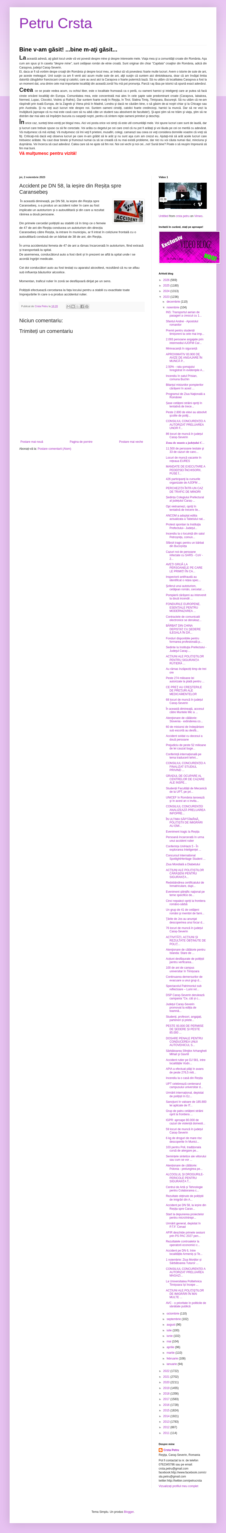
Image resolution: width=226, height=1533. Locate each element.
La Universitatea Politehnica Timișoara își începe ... (184, 1283)
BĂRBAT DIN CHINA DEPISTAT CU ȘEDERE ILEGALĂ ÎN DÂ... (183, 629)
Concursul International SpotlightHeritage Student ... (186, 857)
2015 (166, 1410)
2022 (166, 1371)
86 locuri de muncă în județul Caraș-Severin (184, 435)
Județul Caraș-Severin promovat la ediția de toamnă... (181, 1008)
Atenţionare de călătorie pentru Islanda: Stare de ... (185, 951)
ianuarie (172, 1364)
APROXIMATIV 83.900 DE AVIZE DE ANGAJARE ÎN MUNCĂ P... (184, 358)
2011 (166, 1433)
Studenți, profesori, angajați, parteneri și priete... (184, 1018)
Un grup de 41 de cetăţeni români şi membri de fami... (185, 911)
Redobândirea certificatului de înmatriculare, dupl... (185, 884)
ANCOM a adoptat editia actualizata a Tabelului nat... (185, 517)
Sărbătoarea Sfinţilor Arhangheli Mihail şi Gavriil (186, 1052)
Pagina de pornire (81, 441)
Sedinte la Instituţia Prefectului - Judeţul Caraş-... (186, 649)
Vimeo (198, 216)
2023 (166, 297)
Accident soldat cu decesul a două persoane (184, 737)
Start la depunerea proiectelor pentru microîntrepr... (185, 1216)
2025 (166, 285)
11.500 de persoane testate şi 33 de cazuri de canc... (185, 450)
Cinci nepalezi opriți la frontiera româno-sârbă (185, 902)
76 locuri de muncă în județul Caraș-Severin (184, 929)
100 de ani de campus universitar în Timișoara (182, 969)
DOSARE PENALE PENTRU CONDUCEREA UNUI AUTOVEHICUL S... (184, 1042)
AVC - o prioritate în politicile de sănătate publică (186, 1304)
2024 (166, 291)
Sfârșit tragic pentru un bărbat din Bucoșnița (185, 544)
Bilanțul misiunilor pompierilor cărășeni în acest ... (184, 386)
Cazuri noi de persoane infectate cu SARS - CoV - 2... (184, 555)
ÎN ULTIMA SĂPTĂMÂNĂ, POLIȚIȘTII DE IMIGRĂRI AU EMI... (184, 822)
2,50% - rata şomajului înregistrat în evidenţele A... (185, 368)
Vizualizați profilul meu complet (178, 1486)
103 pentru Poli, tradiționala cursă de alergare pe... (183, 1149)
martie (171, 1352)
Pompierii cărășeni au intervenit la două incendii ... (186, 596)
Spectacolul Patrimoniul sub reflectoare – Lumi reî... (183, 987)
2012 (166, 1427)
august (171, 1324)
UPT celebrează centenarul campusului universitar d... (184, 1085)
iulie (170, 1330)
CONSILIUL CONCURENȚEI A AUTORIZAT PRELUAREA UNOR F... (185, 424)
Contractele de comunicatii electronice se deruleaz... (183, 618)
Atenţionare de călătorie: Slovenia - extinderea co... (184, 719)
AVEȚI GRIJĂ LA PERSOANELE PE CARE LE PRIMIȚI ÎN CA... (184, 568)
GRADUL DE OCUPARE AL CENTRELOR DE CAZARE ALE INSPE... (185, 779)
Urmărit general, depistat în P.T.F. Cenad (183, 1225)
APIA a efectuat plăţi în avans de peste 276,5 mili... (185, 1070)
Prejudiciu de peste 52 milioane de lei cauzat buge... (186, 746)
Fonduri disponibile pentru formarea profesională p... (184, 640)
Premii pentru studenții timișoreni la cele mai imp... (185, 332)
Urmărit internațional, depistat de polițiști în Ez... (185, 1094)
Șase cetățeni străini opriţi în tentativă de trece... (184, 404)
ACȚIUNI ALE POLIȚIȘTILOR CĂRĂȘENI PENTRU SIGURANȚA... (185, 873)
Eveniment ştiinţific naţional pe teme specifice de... (185, 893)
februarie (173, 1358)
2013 (166, 1421)
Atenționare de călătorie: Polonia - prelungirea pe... (184, 1167)
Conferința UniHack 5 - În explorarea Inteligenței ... (183, 848)
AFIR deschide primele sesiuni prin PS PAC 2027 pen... (185, 1234)
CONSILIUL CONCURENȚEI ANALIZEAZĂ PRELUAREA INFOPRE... (185, 810)
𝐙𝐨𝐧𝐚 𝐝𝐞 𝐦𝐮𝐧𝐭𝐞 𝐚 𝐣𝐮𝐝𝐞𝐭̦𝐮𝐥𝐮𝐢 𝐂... (185, 442)
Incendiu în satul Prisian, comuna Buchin (181, 377)
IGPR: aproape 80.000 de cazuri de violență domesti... (185, 1121)
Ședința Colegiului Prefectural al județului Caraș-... (185, 499)
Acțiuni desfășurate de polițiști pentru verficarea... (185, 960)
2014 (166, 1416)
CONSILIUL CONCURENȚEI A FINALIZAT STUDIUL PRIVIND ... (185, 766)
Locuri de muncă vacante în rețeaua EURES (183, 459)
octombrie (173, 1313)
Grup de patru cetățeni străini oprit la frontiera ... (184, 1112)
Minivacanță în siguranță (181, 348)
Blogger (129, 1512)
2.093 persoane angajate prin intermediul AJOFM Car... (184, 341)
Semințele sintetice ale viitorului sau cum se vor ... (186, 1158)
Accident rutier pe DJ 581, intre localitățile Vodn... (186, 1061)
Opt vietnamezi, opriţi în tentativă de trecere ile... (183, 508)
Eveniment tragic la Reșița (182, 831)
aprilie (171, 1347)
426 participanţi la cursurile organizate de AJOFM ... (183, 480)
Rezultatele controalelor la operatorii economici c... (183, 1243)
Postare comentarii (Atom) (54, 448)
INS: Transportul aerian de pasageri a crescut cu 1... (184, 314)
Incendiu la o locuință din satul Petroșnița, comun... (185, 535)
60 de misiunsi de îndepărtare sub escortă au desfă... (185, 728)
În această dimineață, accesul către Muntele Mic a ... (185, 710)
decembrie (174, 301)
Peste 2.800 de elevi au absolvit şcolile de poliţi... (186, 414)
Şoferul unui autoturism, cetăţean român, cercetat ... (185, 587)
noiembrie (173, 307)
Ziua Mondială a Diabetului (183, 864)
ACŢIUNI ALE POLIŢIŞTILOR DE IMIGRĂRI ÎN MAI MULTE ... (185, 1294)
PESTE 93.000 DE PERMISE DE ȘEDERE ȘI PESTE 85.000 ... (185, 1029)
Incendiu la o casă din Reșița (184, 1078)
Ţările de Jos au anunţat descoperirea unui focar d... (185, 920)
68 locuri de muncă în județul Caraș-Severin (184, 701)
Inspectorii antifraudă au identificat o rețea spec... (183, 578)
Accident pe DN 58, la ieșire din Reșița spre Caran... (186, 1206)
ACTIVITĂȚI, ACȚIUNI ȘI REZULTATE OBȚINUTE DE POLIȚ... (186, 940)
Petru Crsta (55, 23)
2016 (166, 1405)
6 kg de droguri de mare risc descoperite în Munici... (184, 1139)
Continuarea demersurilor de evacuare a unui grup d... (184, 978)
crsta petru (182, 216)
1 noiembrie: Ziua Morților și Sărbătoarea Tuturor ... (183, 1261)
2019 (166, 1388)
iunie (170, 1336)
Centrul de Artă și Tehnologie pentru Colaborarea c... (184, 1188)
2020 (166, 1382)
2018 (166, 1393)
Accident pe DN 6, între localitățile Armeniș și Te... (184, 1252)
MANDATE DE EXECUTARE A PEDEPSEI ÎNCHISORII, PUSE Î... (185, 470)
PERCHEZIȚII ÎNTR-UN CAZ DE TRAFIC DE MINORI (184, 489)
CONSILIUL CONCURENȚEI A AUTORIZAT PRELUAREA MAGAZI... (185, 1272)
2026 (166, 280)
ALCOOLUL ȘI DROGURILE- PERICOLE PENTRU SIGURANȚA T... (185, 1178)
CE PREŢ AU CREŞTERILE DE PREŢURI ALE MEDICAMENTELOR (184, 690)
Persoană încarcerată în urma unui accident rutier (185, 838)
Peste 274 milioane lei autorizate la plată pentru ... (185, 679)
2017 (166, 1399)
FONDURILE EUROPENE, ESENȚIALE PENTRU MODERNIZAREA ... (183, 607)
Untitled (164, 216)
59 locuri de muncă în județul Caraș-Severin (184, 1131)
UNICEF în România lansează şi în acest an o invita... (185, 799)
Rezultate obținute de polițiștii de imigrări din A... (184, 1197)
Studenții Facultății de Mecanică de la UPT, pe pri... (186, 790)
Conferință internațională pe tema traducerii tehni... (183, 756)
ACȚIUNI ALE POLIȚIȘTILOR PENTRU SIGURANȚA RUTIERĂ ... (185, 660)
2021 (166, 1376)
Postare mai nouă (31, 441)
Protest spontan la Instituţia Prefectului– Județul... (183, 526)
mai (169, 1341)
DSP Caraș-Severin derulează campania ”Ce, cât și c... (185, 996)
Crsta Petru (171, 1450)
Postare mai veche (131, 441)
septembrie (174, 1319)
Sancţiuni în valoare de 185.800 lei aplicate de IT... (186, 1103)
